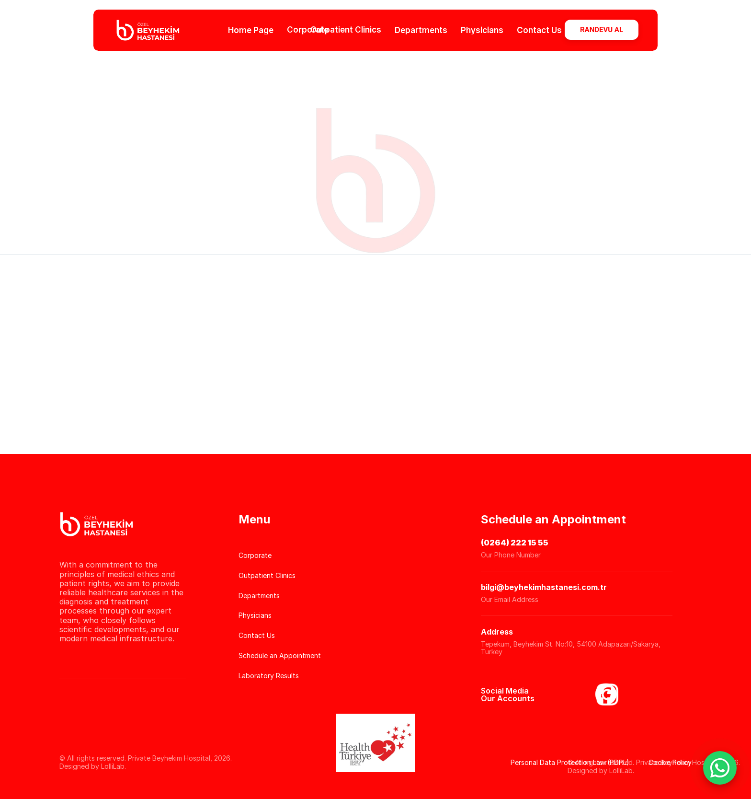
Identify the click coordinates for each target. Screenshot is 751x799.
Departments (421, 30)
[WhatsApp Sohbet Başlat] (720, 768)
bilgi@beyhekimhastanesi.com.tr (544, 587)
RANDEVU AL (601, 29)
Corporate (308, 30)
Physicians (482, 30)
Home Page (250, 30)
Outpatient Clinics (345, 30)
